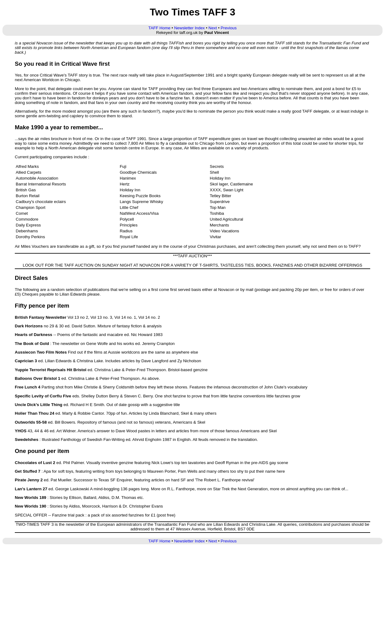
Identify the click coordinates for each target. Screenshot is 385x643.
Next (212, 28)
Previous (229, 28)
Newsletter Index (189, 28)
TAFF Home (159, 28)
